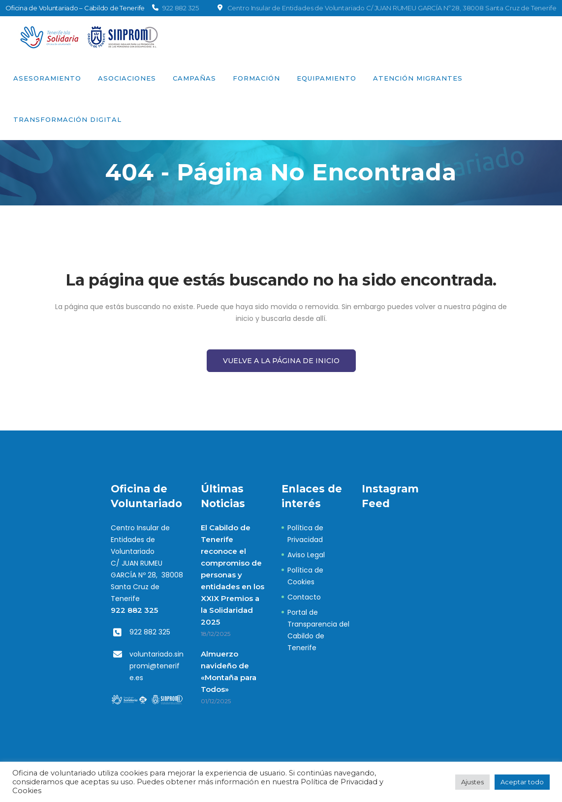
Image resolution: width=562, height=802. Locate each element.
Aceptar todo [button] (522, 782)
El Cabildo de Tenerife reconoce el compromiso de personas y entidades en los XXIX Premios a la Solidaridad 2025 (232, 575)
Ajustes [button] (472, 782)
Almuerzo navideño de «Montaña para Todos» (228, 671)
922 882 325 (134, 610)
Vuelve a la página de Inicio (281, 360)
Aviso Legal (306, 555)
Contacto (304, 597)
